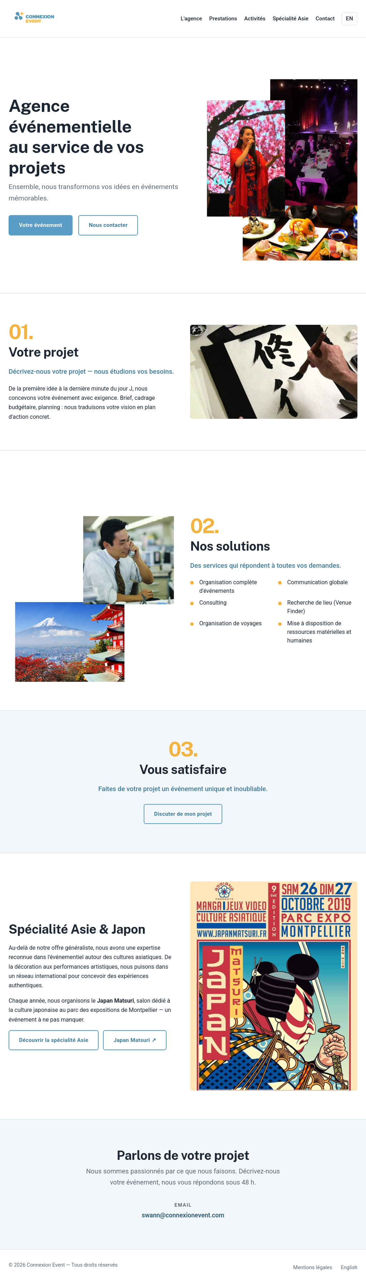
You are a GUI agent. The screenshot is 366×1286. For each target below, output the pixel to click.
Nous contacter (108, 225)
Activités (254, 18)
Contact (325, 18)
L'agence (191, 18)
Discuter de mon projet (183, 814)
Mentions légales (312, 1268)
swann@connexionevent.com (183, 1215)
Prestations (223, 18)
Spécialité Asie (290, 18)
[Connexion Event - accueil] (34, 17)
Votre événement (40, 225)
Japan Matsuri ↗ (135, 1040)
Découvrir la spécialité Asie (53, 1040)
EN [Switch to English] (349, 18)
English (349, 1268)
